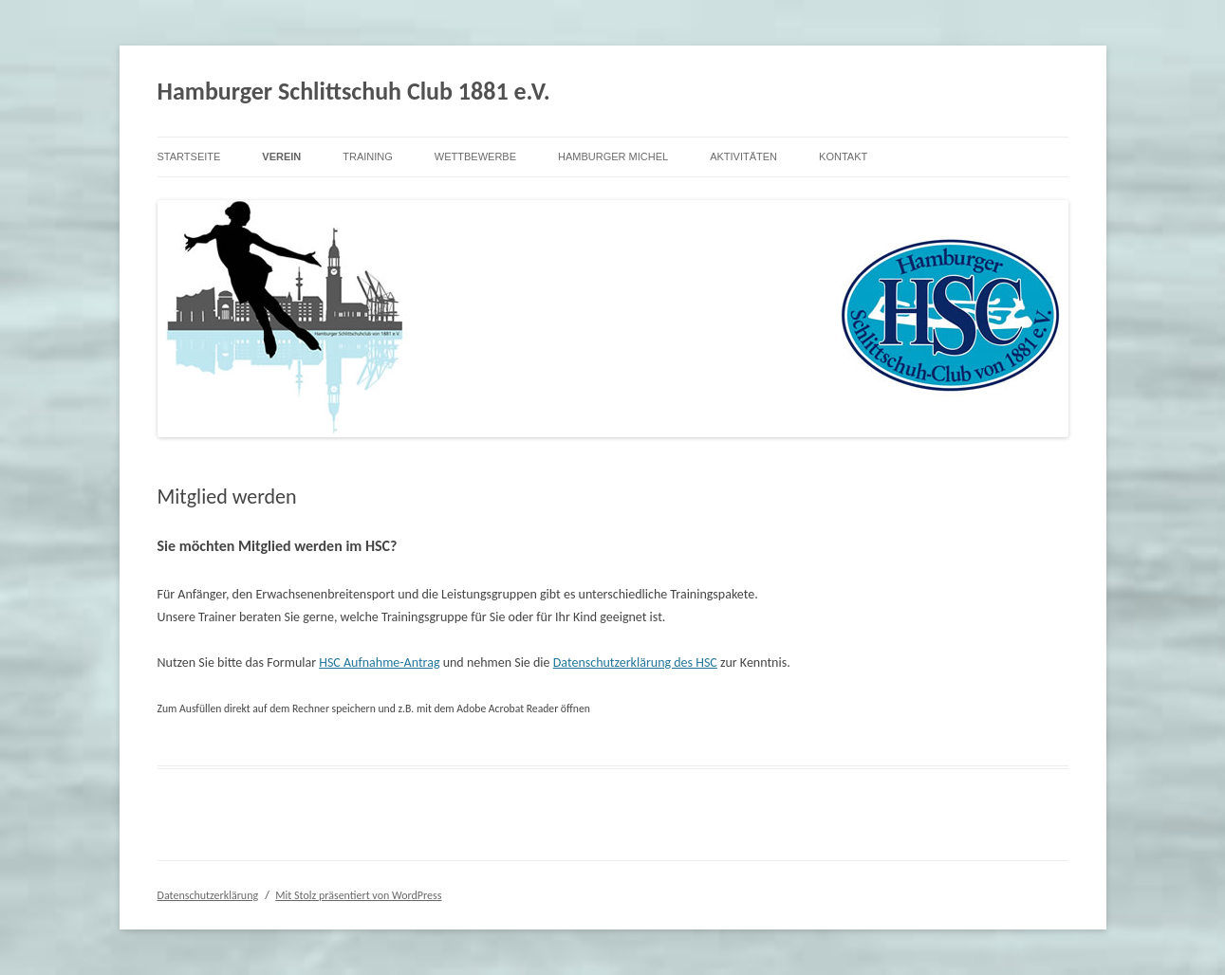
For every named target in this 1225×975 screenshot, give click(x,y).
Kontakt (843, 156)
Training (368, 156)
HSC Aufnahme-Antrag (379, 662)
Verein (281, 156)
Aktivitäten (743, 156)
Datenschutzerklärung (208, 895)
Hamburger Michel (613, 156)
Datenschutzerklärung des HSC (635, 662)
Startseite (189, 156)
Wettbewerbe (475, 156)
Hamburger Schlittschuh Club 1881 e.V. (354, 91)
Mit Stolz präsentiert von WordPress (358, 895)
